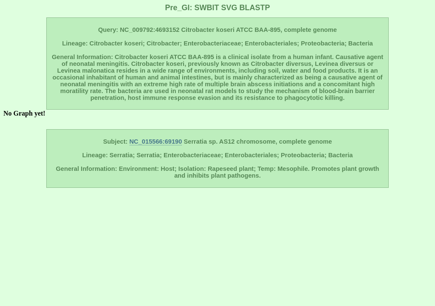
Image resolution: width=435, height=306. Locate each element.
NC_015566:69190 (156, 141)
